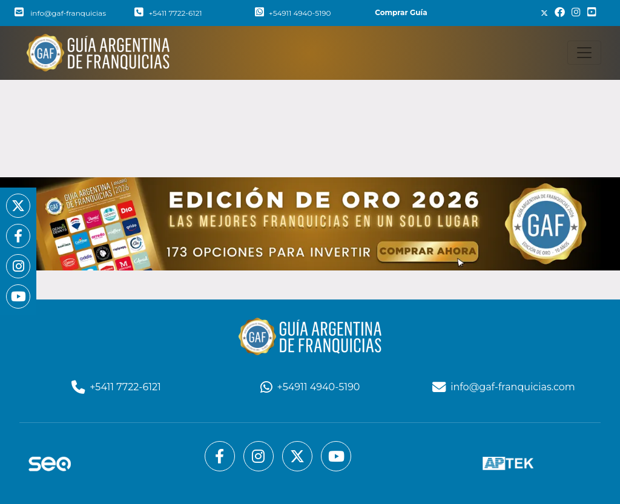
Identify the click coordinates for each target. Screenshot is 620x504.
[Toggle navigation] (584, 53)
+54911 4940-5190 (293, 13)
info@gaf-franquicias (60, 13)
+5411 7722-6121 (168, 13)
